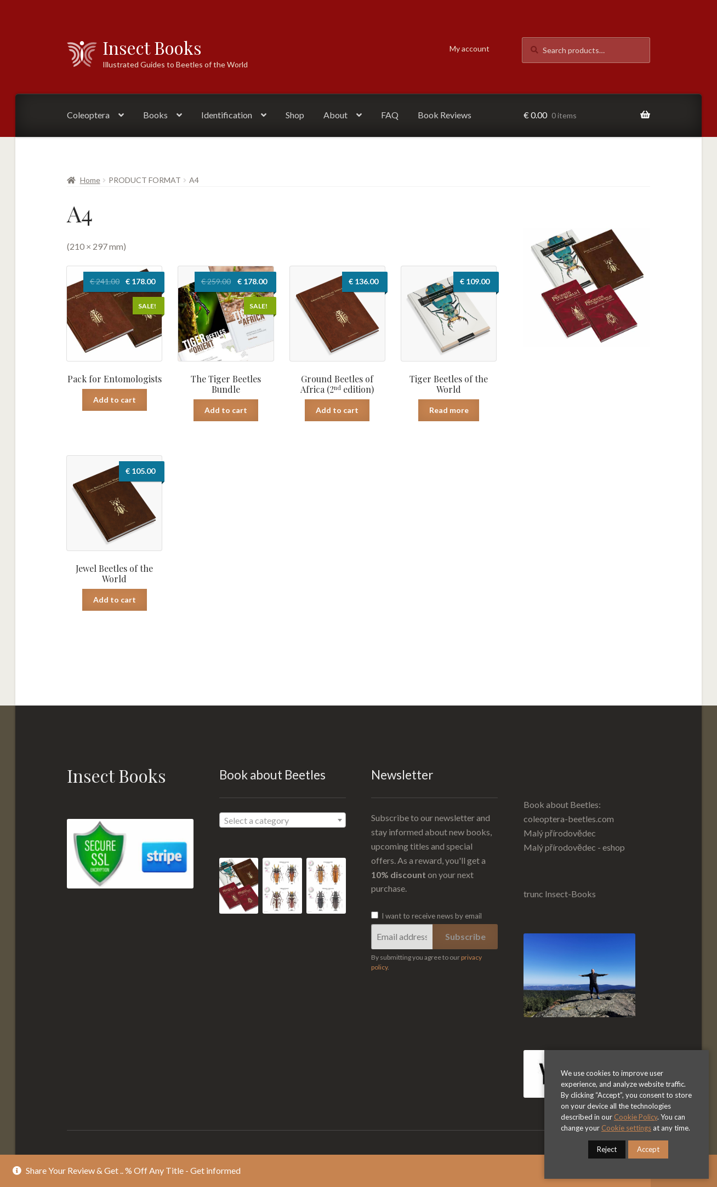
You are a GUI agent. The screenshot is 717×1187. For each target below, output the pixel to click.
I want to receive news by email (426, 915)
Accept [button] (648, 1149)
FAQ (390, 115)
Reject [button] (607, 1149)
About (335, 115)
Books (155, 115)
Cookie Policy (635, 1117)
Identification (226, 115)
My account (469, 48)
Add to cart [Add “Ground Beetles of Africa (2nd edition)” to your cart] (337, 410)
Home (90, 180)
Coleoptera (88, 115)
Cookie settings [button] (626, 1127)
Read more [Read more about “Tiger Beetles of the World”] (449, 410)
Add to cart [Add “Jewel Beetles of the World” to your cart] (114, 599)
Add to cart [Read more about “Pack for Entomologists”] (114, 399)
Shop (295, 115)
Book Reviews (444, 115)
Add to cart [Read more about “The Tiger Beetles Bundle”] (225, 410)
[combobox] (282, 820)
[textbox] (282, 820)
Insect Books (152, 47)
